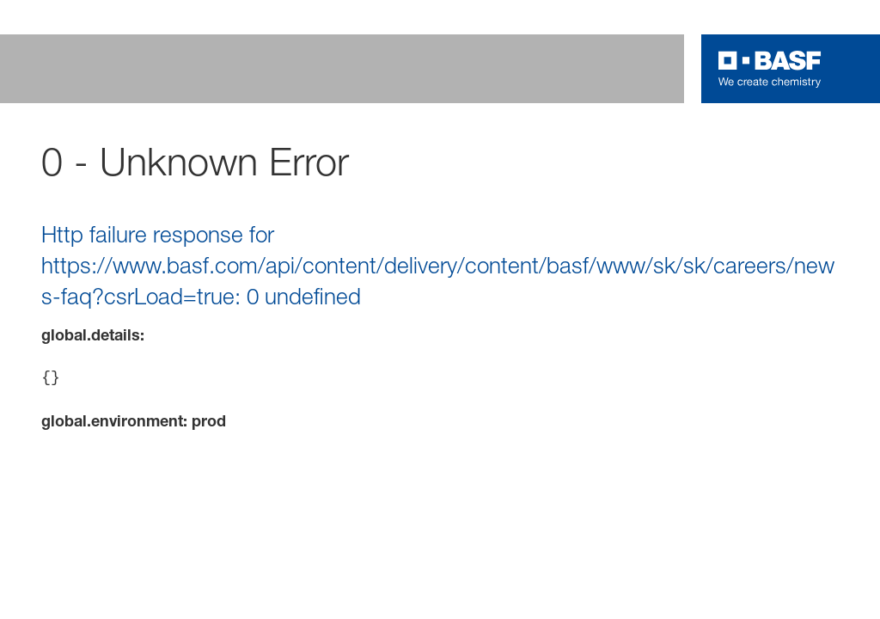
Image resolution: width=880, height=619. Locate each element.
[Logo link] (770, 69)
